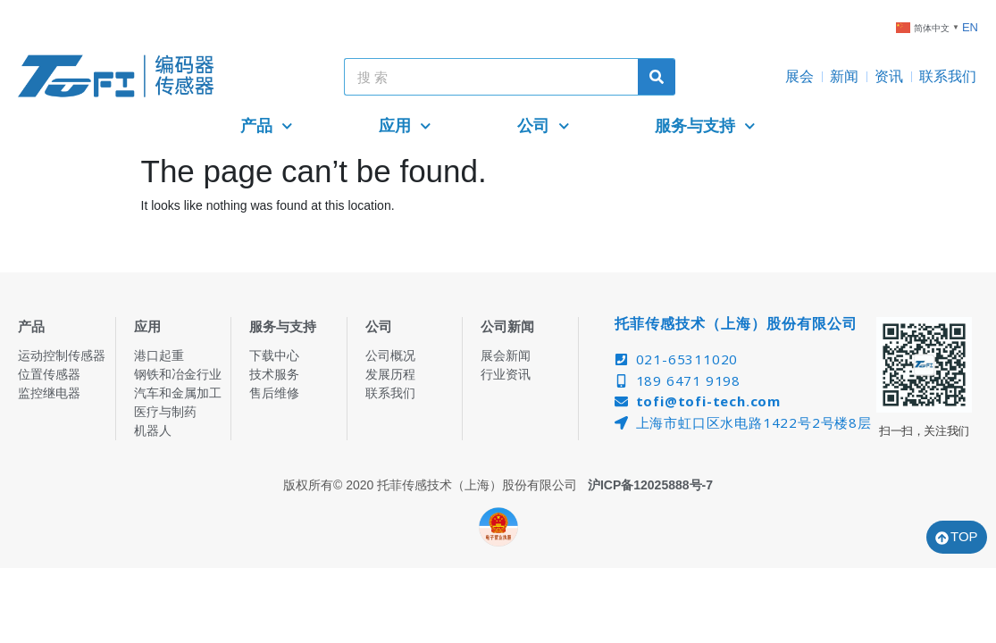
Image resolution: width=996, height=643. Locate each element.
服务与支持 (705, 126)
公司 (543, 126)
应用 (405, 126)
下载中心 (274, 355)
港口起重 (159, 355)
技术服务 (274, 374)
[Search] (656, 77)
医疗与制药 (165, 412)
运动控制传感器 (61, 355)
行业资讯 (506, 374)
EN (970, 27)
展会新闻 (506, 355)
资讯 (889, 76)
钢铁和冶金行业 (178, 374)
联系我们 (947, 76)
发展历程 (390, 374)
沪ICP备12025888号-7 (650, 485)
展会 (799, 76)
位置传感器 (49, 374)
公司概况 (390, 355)
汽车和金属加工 (178, 393)
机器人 (153, 430)
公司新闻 (507, 326)
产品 (266, 126)
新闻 (844, 76)
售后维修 (274, 393)
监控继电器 (49, 393)
